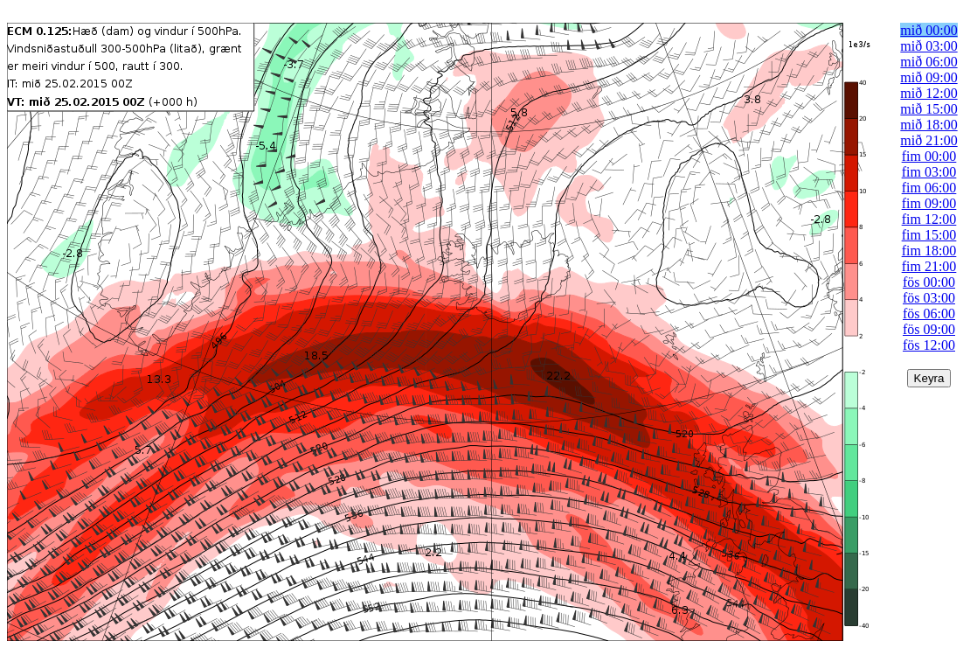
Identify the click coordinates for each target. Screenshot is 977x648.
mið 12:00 (928, 93)
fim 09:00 (929, 203)
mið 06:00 (928, 61)
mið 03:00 (928, 45)
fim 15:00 (929, 234)
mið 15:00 (928, 108)
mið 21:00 (928, 140)
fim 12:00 (929, 219)
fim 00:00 (929, 156)
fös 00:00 (929, 282)
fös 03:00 (929, 297)
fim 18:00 (929, 250)
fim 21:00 (929, 266)
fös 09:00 (929, 329)
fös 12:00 (929, 345)
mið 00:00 (928, 30)
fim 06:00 (929, 187)
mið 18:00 (928, 124)
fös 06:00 (929, 313)
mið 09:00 (928, 77)
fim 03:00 (929, 171)
